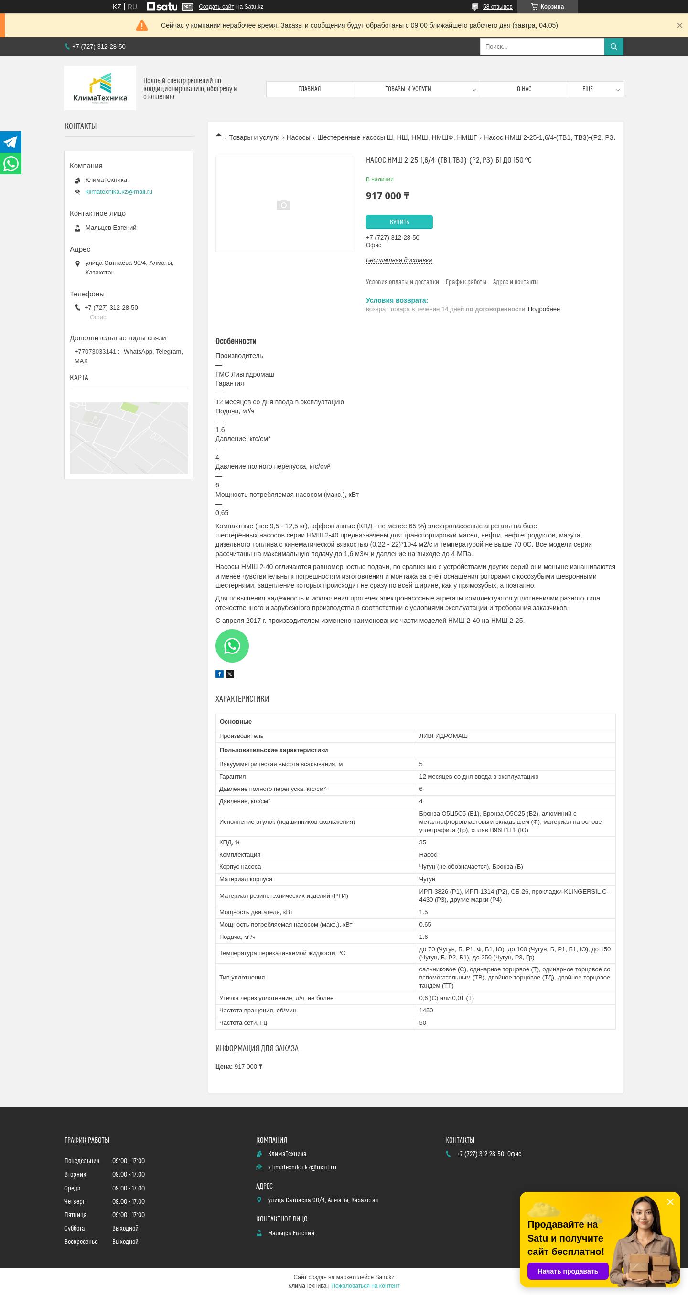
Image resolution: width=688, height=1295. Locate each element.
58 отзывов (498, 6)
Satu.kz (384, 1277)
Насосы (299, 137)
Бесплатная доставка (399, 259)
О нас (524, 89)
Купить (399, 222)
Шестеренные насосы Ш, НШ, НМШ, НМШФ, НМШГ (397, 137)
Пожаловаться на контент (365, 1286)
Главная (309, 89)
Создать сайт (216, 6)
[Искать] (614, 46)
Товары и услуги (408, 89)
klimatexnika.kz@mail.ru (119, 191)
